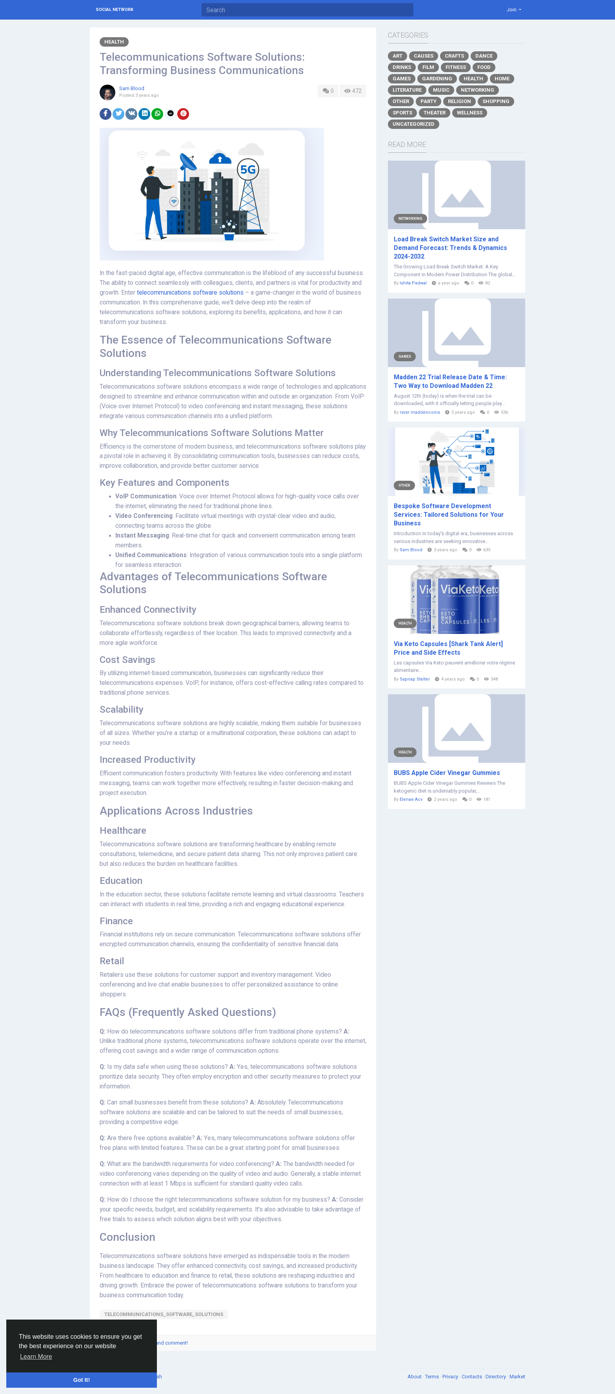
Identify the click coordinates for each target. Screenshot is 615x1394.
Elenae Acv (411, 799)
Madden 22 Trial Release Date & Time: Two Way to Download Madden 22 (450, 381)
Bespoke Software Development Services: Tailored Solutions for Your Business (449, 514)
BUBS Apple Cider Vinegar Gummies (447, 773)
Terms (432, 1377)
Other (401, 101)
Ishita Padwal (413, 283)
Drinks (402, 67)
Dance (484, 56)
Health (114, 42)
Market (517, 1377)
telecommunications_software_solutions (163, 1314)
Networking (477, 90)
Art (397, 56)
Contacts (472, 1377)
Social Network (114, 9)
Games (402, 78)
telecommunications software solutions (190, 292)
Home (502, 78)
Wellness (469, 113)
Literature (407, 90)
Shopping (495, 101)
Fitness (456, 67)
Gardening (437, 78)
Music (441, 90)
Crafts (454, 56)
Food (484, 67)
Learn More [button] (36, 1356)
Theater (435, 113)
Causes (423, 56)
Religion (459, 101)
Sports (402, 113)
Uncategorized (414, 124)
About (415, 1377)
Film (428, 67)
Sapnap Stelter (415, 679)
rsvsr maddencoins (420, 412)
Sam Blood (131, 88)
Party (428, 101)
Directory (496, 1377)
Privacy (450, 1377)
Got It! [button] (81, 1380)
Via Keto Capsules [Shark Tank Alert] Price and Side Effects (448, 648)
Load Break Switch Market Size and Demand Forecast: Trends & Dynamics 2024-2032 (450, 247)
